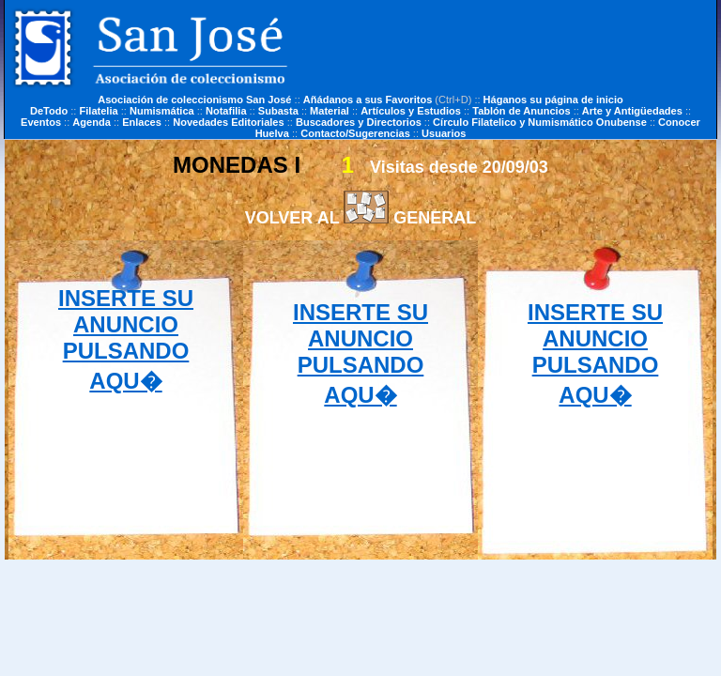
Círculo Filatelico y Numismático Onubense (540, 122)
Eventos (41, 122)
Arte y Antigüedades (632, 110)
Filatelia (99, 110)
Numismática (162, 110)
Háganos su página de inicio (553, 99)
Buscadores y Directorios (359, 122)
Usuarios (444, 133)
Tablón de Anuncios (521, 110)
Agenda (91, 122)
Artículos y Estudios (410, 110)
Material (329, 110)
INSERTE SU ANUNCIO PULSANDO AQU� (125, 339)
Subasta (278, 110)
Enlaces (141, 122)
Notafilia (226, 110)
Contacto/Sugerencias (355, 133)
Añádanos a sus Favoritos (368, 99)
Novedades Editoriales (228, 122)
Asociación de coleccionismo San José (194, 99)
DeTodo (49, 110)
